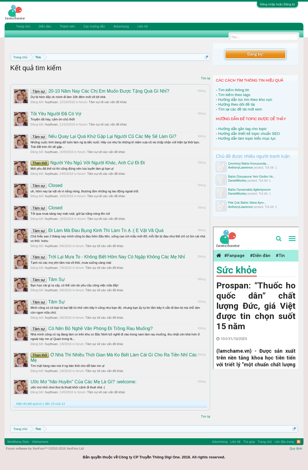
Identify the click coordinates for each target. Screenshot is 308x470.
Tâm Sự (48, 279)
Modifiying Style (18, 441)
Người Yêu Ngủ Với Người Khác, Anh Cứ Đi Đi (88, 162)
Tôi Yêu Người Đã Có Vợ (56, 113)
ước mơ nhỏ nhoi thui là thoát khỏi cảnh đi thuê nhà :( (68, 387)
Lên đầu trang (284, 441)
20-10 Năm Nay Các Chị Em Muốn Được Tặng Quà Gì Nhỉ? (100, 91)
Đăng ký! (255, 54)
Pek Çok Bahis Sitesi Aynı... (247, 202)
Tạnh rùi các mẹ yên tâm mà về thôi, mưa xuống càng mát (71, 262)
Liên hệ (142, 26)
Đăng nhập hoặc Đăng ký (277, 4)
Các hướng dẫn (94, 26)
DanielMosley (237, 180)
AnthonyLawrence (240, 167)
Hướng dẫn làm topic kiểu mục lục (247, 138)
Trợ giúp (249, 441)
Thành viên (67, 26)
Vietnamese (40, 441)
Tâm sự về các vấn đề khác (108, 102)
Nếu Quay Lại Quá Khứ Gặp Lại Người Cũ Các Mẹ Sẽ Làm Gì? (103, 136)
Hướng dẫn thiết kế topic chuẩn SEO (249, 133)
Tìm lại (205, 78)
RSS (299, 442)
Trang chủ (23, 26)
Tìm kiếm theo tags (234, 95)
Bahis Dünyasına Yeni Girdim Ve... (251, 176)
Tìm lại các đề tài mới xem (240, 109)
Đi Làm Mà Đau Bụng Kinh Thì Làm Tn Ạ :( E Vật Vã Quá (97, 230)
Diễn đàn (45, 26)
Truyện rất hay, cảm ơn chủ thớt (53, 119)
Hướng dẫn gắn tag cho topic (242, 129)
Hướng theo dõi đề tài (236, 104)
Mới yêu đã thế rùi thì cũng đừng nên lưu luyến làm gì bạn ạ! (72, 168)
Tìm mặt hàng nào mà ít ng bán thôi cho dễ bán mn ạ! (68, 365)
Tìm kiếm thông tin (233, 90)
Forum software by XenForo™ (45, 448)
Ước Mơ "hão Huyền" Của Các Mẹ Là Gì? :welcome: (84, 381)
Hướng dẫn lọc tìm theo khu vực (245, 99)
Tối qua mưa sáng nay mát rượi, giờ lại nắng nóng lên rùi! (70, 213)
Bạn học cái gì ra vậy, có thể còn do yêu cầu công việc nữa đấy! (75, 285)
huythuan (51, 102)
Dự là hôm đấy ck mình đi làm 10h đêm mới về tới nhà (68, 97)
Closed (47, 185)
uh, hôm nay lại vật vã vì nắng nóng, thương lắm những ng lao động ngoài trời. (85, 191)
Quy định (296, 448)
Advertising (121, 26)
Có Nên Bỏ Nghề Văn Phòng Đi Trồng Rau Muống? (92, 328)
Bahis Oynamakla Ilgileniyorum (249, 189)
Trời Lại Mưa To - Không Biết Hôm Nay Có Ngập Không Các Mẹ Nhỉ (108, 256)
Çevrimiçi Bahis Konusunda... (248, 163)
